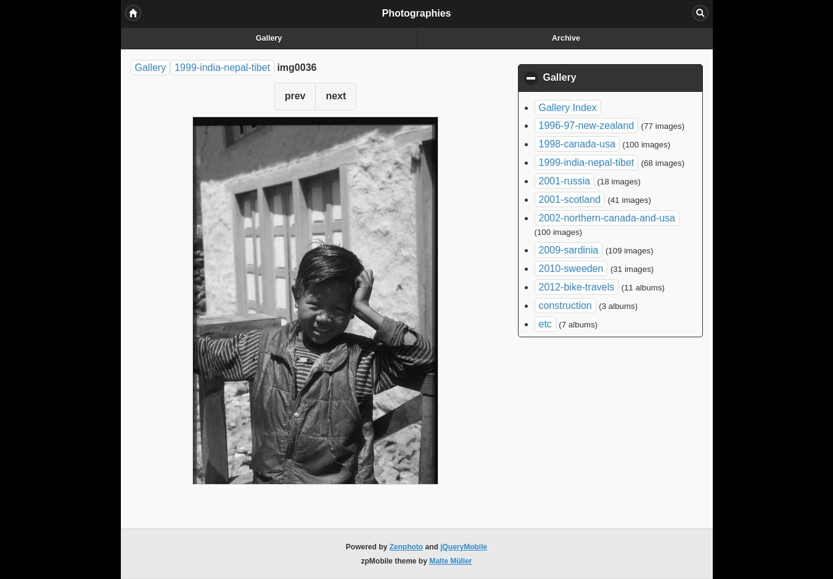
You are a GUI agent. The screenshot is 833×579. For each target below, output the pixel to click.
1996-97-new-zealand (586, 125)
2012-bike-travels (577, 287)
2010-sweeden (571, 268)
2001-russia (565, 181)
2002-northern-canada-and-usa (607, 218)
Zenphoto (407, 547)
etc (545, 324)
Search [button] (700, 13)
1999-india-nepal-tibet (222, 67)
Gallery (269, 38)
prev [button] (295, 96)
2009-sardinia (569, 250)
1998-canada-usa (577, 144)
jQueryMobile (463, 547)
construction (565, 305)
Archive (566, 38)
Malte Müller (450, 561)
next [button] (336, 96)
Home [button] (133, 13)
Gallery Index (568, 107)
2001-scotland (570, 199)
